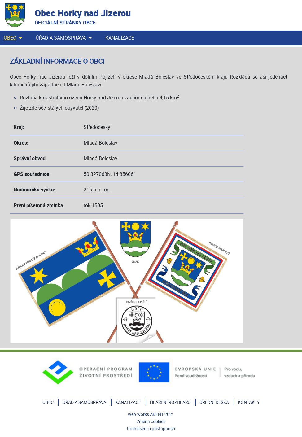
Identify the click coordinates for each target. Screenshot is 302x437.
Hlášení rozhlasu (170, 402)
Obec (10, 37)
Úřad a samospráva (61, 37)
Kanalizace (119, 37)
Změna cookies (151, 421)
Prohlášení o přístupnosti (151, 428)
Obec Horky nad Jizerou (83, 16)
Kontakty (249, 402)
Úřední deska (214, 402)
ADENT (157, 414)
